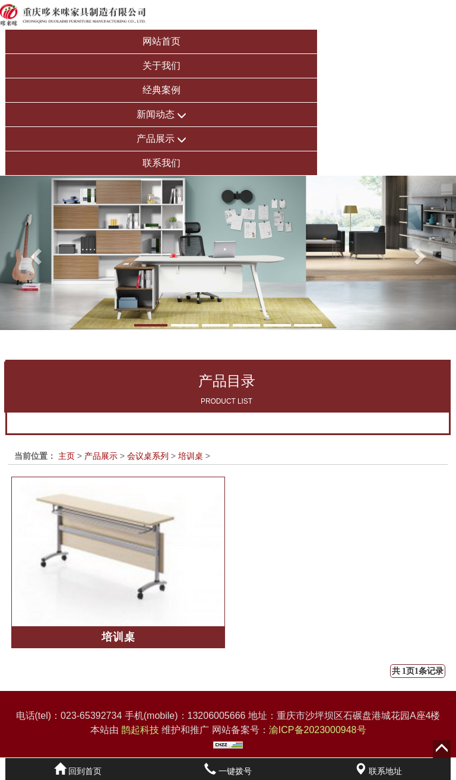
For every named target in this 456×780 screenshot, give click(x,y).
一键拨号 (228, 771)
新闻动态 (161, 115)
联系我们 (161, 163)
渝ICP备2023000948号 (317, 730)
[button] (34, 253)
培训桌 (190, 456)
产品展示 (161, 139)
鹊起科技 (140, 730)
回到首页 (78, 771)
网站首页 (161, 41)
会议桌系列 (148, 456)
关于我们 (161, 66)
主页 (66, 456)
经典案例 (161, 90)
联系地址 (378, 771)
